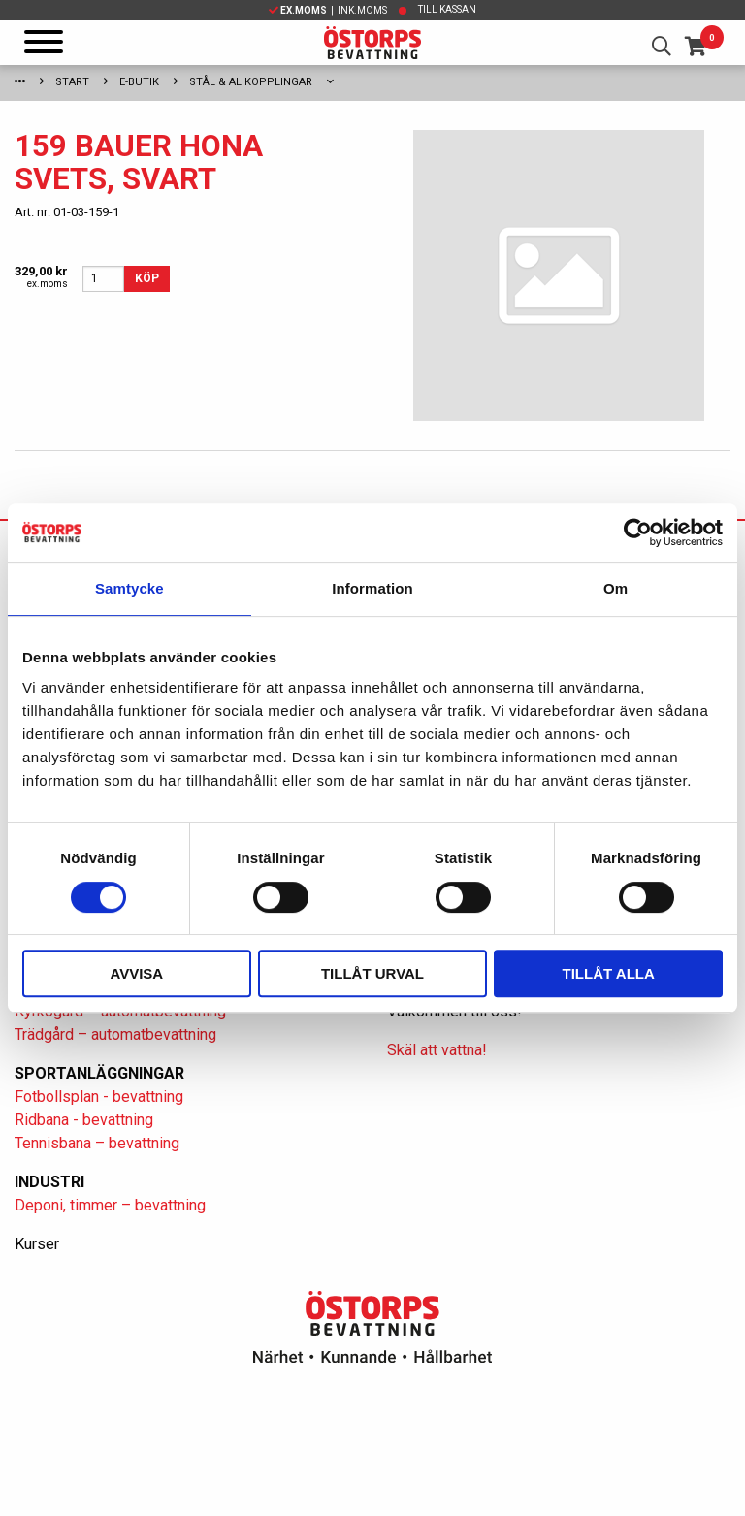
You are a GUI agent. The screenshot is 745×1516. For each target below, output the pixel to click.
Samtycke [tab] (129, 588)
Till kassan (447, 9)
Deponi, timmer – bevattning (110, 1205)
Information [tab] (372, 588)
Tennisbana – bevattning (97, 1143)
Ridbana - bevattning (84, 1120)
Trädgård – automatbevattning (115, 1034)
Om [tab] (615, 588)
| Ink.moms (328, 10)
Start (72, 82)
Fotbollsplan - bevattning (99, 1096)
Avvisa (136, 973)
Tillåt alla (609, 973)
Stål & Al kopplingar (250, 82)
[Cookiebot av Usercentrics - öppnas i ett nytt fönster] (638, 532)
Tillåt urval (372, 973)
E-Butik (139, 82)
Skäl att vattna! (437, 1050)
